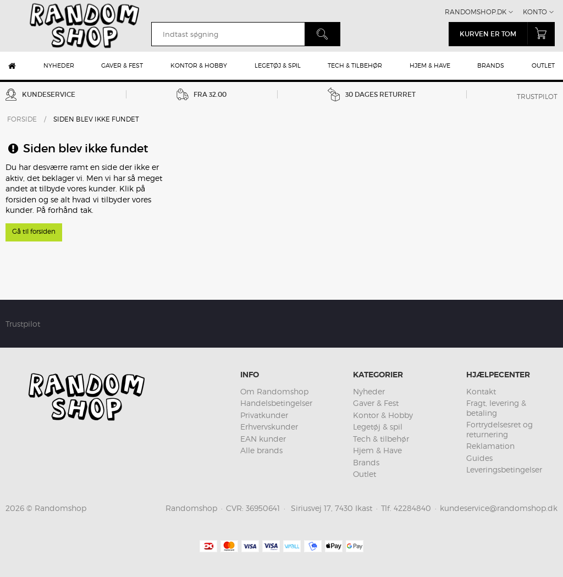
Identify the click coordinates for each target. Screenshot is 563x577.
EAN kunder (263, 438)
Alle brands (261, 450)
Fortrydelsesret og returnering (499, 429)
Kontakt (481, 391)
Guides (479, 458)
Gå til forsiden (34, 231)
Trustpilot (537, 96)
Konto (535, 12)
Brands (490, 65)
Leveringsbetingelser (504, 469)
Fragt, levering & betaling (496, 407)
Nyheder (58, 65)
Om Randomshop (274, 391)
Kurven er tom (507, 33)
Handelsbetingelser (276, 403)
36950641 (263, 508)
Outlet (543, 65)
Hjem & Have (430, 65)
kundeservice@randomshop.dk (499, 508)
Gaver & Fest (122, 65)
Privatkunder (264, 415)
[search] (228, 34)
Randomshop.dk (475, 12)
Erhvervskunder (269, 426)
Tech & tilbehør (355, 65)
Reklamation (490, 445)
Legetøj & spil (278, 65)
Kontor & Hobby (198, 65)
